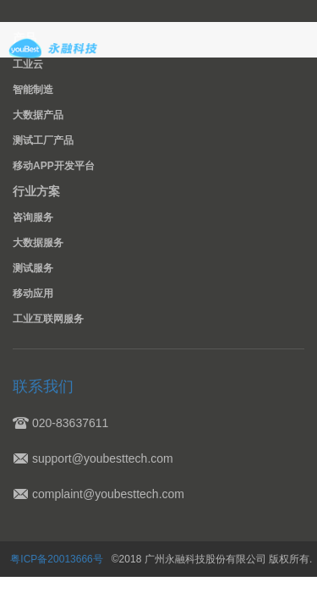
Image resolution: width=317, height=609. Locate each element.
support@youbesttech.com (102, 458)
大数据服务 (38, 243)
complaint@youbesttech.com (108, 494)
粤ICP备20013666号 (58, 559)
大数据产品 (38, 115)
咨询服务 (33, 217)
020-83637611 (70, 423)
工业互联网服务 (42, 319)
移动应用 (33, 293)
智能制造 (33, 90)
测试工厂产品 (43, 140)
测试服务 (33, 268)
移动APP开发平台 (54, 166)
